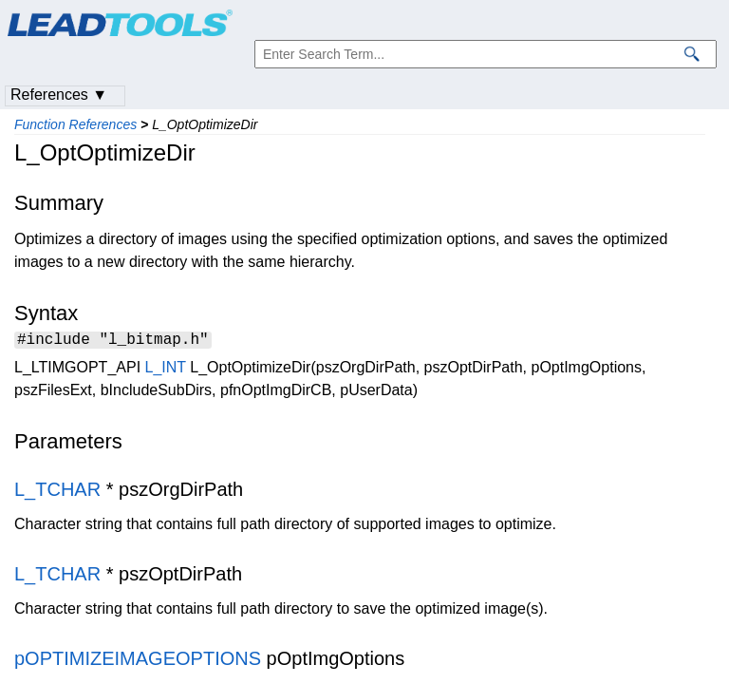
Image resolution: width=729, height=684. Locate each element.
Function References (75, 124)
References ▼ (58, 94)
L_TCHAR (57, 492)
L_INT (165, 370)
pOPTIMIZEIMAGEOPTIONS (137, 661)
